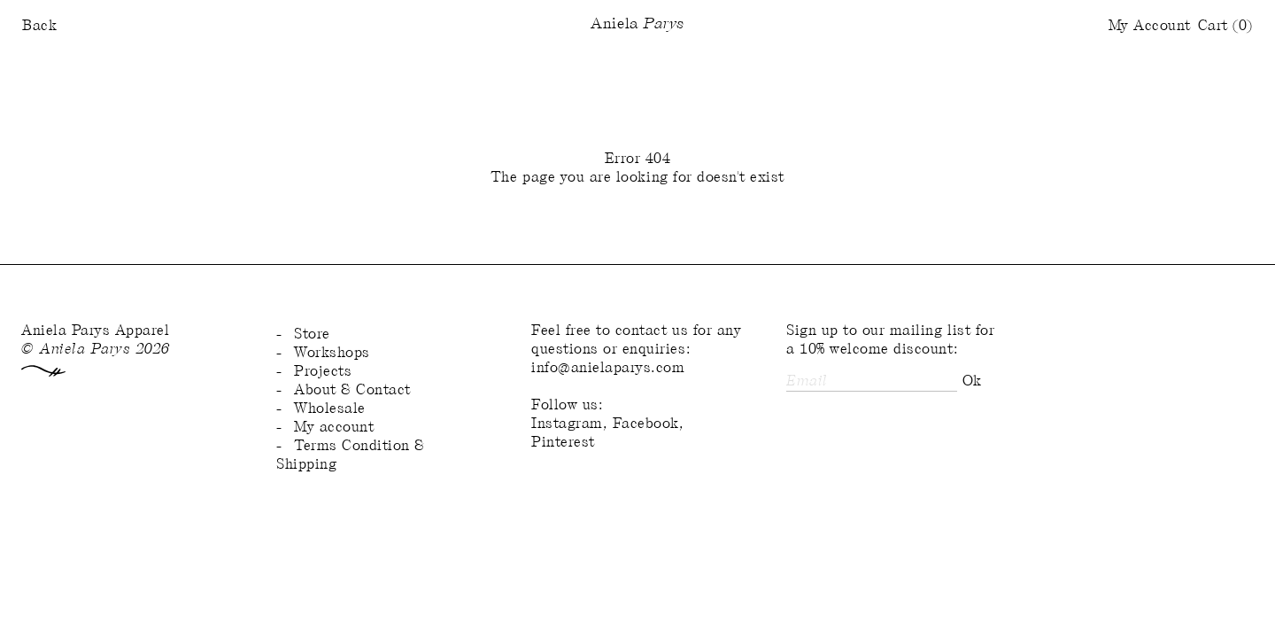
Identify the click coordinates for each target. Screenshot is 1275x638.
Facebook (646, 424)
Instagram (567, 424)
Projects (323, 371)
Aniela (637, 25)
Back (39, 26)
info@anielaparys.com (608, 368)
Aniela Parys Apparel (95, 331)
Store (312, 334)
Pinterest (563, 442)
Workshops (332, 353)
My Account (1150, 26)
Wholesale (330, 409)
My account (334, 427)
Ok (972, 381)
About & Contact (352, 390)
